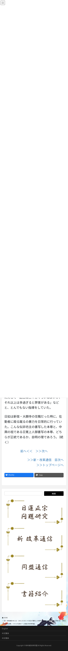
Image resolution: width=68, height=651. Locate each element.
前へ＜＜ (26, 451)
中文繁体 (5, 633)
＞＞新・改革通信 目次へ (45, 459)
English (5, 628)
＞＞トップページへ (50, 465)
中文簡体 (5, 638)
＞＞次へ (42, 451)
